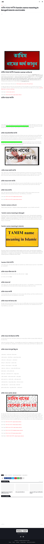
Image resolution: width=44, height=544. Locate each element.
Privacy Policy (23, 542)
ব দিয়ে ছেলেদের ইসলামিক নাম (20, 492)
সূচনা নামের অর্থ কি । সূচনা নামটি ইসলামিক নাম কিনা (36, 493)
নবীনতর (3, 524)
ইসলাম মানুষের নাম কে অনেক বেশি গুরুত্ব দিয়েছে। (24, 83)
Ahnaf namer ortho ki (15, 436)
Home (10, 542)
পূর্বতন (41, 524)
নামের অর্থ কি (10, 475)
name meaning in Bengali (17, 475)
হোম (1, 5)
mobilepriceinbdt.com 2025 (24, 540)
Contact (17, 542)
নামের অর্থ (4, 5)
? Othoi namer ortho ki (13, 424)
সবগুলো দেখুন (41, 481)
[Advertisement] (22, 23)
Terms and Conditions (31, 542)
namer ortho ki (24, 475)
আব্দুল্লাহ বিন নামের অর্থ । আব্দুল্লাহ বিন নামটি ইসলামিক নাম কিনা (6, 493)
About (14, 542)
